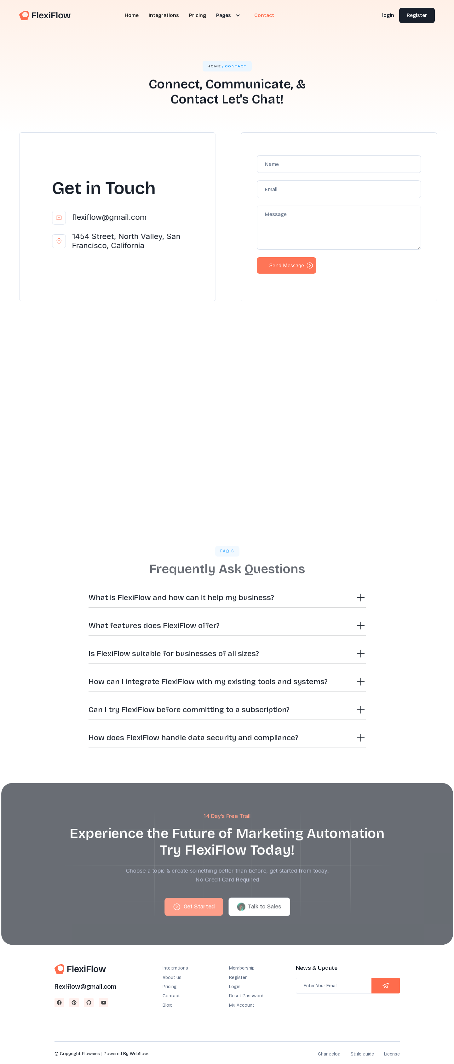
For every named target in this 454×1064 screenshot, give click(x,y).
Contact (264, 15)
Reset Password (246, 996)
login (388, 15)
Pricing (197, 15)
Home (132, 15)
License (392, 1054)
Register (417, 15)
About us (172, 977)
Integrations (164, 15)
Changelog (329, 1054)
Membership (242, 968)
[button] (227, 15)
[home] (45, 15)
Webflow (139, 1053)
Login (234, 986)
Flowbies (91, 1053)
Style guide (362, 1054)
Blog (167, 1005)
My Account (241, 1005)
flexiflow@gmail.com (109, 217)
